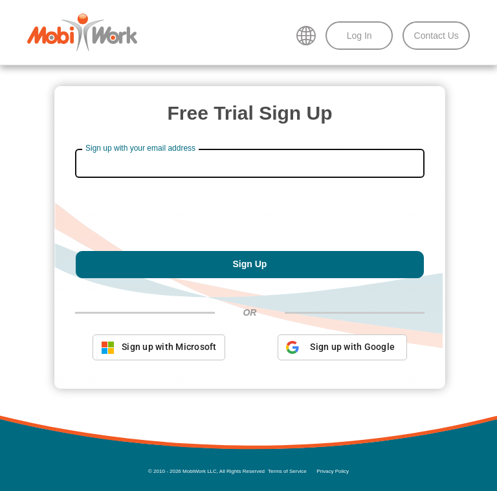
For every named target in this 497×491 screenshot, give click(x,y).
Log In (359, 35)
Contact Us (436, 35)
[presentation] (249, 219)
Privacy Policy (332, 471)
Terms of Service (287, 471)
